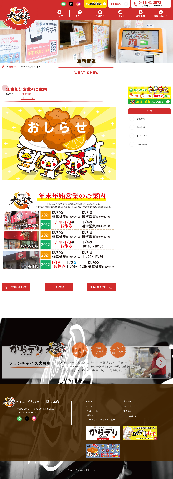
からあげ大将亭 (83, 470)
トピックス (27, 98)
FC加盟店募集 (94, 4)
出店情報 (141, 127)
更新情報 (26, 94)
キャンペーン (143, 144)
